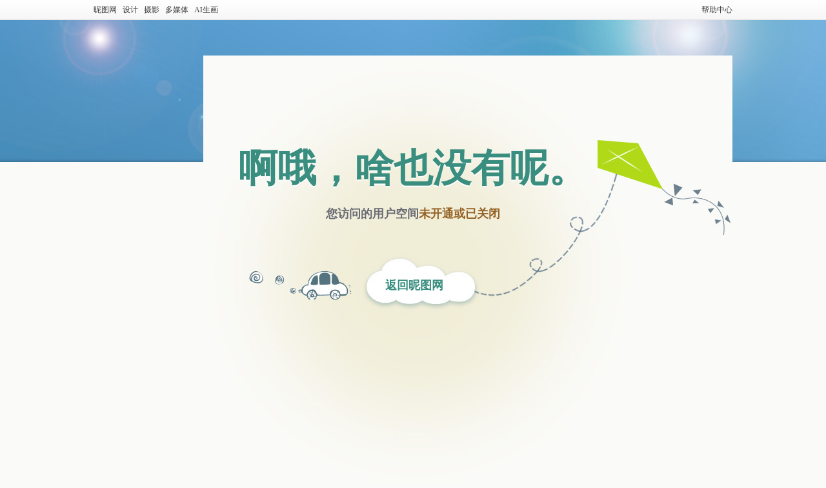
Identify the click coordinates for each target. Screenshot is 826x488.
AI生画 (206, 9)
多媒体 (176, 9)
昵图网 (105, 9)
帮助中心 (716, 9)
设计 (130, 9)
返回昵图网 (414, 285)
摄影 (151, 9)
